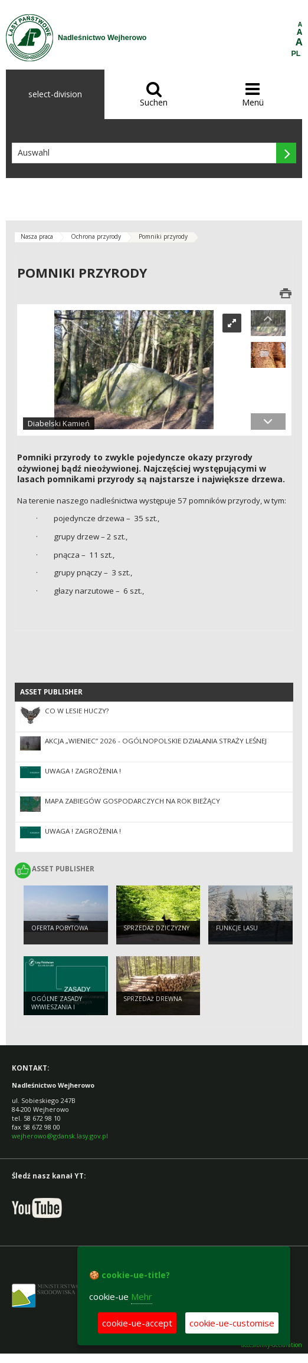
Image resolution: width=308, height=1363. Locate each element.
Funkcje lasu (237, 928)
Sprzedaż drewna (152, 999)
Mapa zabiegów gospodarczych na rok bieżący (132, 800)
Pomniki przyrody (163, 236)
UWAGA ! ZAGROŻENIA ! (83, 770)
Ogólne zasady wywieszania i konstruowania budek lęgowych (59, 1012)
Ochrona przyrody (96, 236)
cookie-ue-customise (231, 1323)
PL (296, 54)
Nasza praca (37, 236)
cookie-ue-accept (137, 1323)
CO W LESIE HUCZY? (77, 710)
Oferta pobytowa (59, 928)
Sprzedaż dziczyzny (156, 928)
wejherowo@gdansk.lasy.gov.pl (60, 1135)
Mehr (141, 1296)
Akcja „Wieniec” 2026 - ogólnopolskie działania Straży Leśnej (156, 740)
